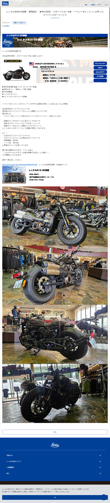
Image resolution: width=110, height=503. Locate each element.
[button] (104, 497)
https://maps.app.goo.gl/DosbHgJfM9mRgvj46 (19, 165)
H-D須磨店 (5, 26)
